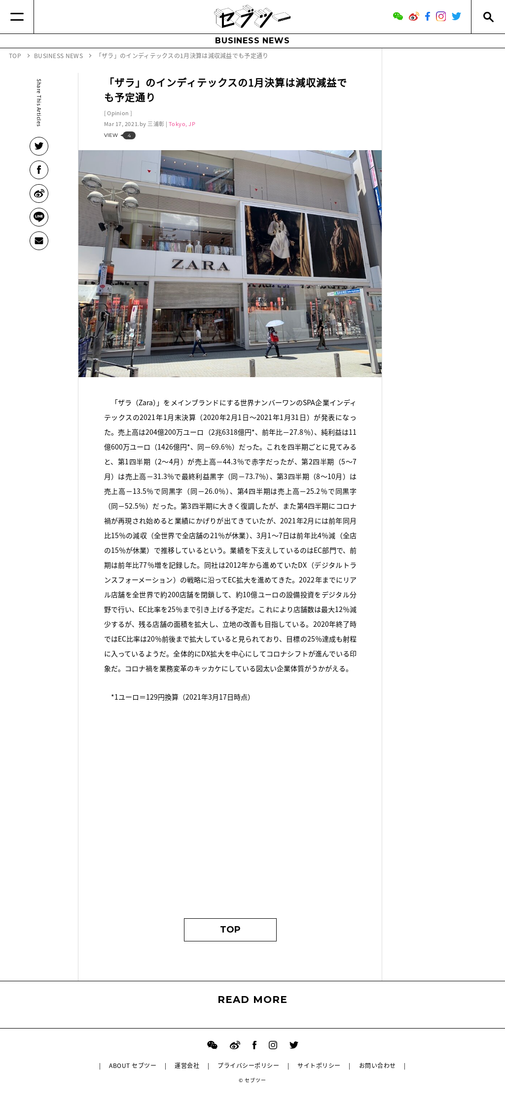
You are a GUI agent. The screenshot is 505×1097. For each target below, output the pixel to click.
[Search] (488, 16)
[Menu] (17, 16)
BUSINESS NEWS (252, 40)
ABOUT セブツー (132, 1065)
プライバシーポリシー (248, 1065)
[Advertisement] (230, 815)
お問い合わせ (377, 1065)
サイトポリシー (318, 1065)
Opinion (118, 113)
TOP (230, 929)
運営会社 (187, 1065)
